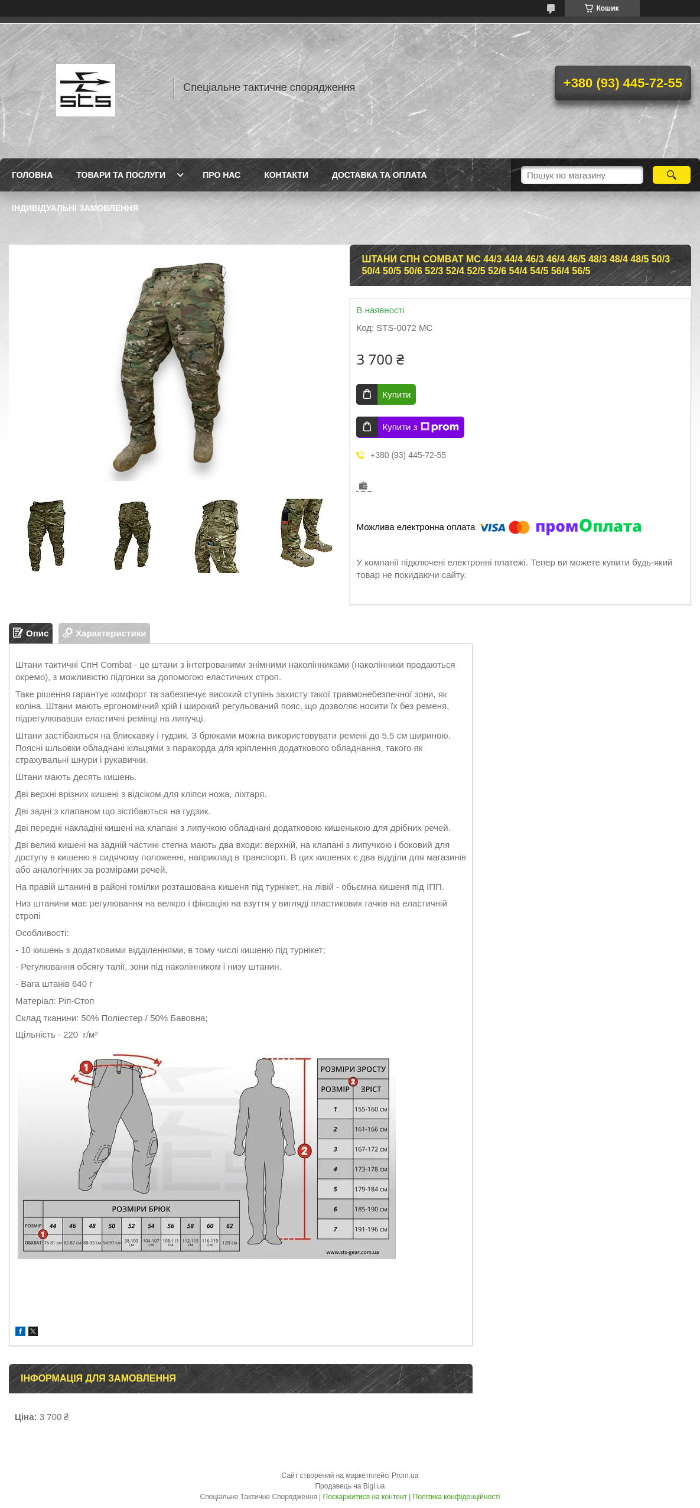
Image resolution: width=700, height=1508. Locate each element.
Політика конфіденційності (456, 1497)
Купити (396, 394)
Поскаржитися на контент (365, 1497)
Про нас (221, 175)
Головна (32, 175)
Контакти (286, 175)
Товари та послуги (120, 175)
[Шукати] (672, 175)
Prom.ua (405, 1475)
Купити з (420, 427)
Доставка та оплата (379, 175)
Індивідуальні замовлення (75, 208)
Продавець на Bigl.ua (350, 1486)
